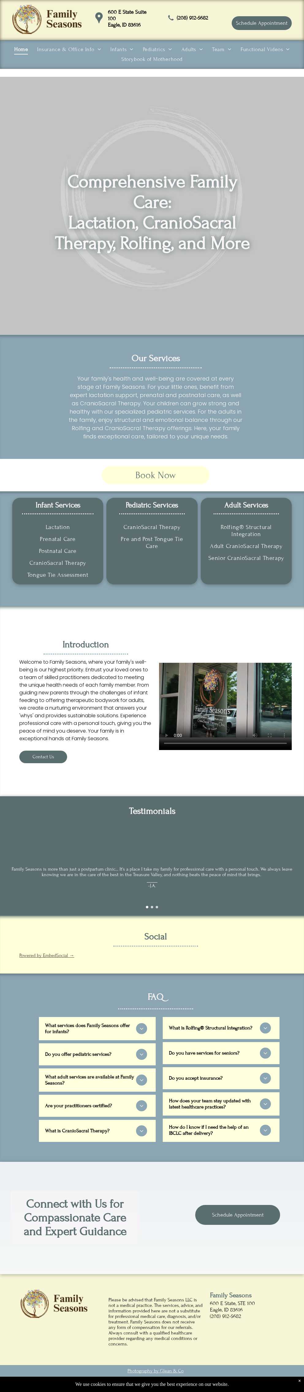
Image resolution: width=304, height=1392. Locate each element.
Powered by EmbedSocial (46, 955)
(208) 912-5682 (192, 18)
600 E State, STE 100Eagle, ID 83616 (232, 1306)
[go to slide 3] (157, 907)
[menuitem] (21, 49)
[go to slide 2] (152, 907)
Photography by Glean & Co (155, 1371)
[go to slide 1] (147, 907)
